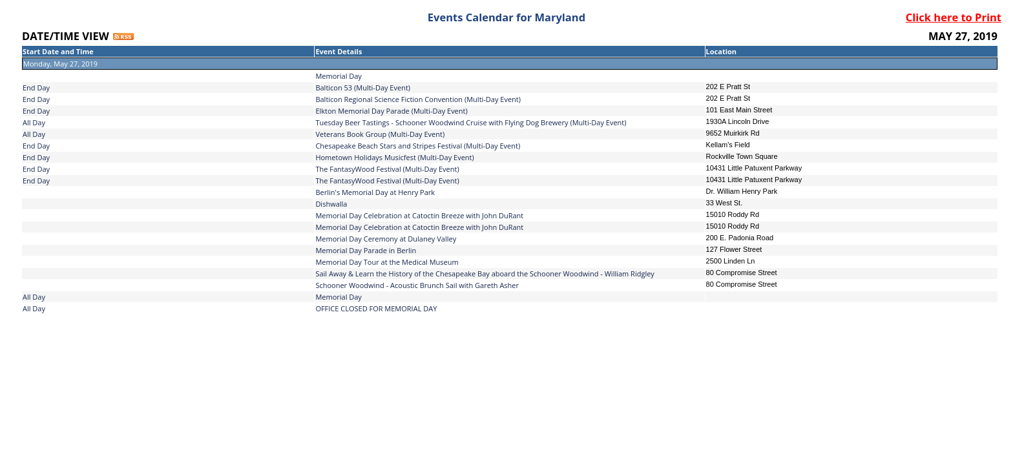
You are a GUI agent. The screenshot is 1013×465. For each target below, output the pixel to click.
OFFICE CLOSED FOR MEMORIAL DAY (376, 308)
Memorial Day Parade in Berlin (365, 250)
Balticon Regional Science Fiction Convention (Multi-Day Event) (418, 99)
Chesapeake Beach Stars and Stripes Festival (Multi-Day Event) (417, 145)
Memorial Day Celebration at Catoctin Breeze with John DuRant (419, 215)
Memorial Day (338, 297)
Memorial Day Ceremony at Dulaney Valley (385, 238)
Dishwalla (331, 204)
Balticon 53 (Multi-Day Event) (362, 87)
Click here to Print (953, 17)
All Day (34, 122)
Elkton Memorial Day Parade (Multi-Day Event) (391, 111)
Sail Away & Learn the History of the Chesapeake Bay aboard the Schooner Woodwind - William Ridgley (484, 273)
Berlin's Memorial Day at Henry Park (375, 192)
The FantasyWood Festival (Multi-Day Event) (387, 169)
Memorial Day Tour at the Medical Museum (386, 262)
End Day (36, 87)
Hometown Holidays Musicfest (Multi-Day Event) (394, 157)
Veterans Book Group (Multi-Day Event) (379, 134)
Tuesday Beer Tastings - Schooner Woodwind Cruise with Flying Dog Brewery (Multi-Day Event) (470, 122)
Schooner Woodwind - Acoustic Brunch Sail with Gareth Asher (417, 285)
